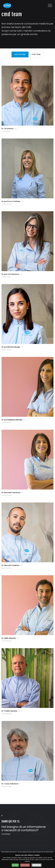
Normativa (37, 865)
